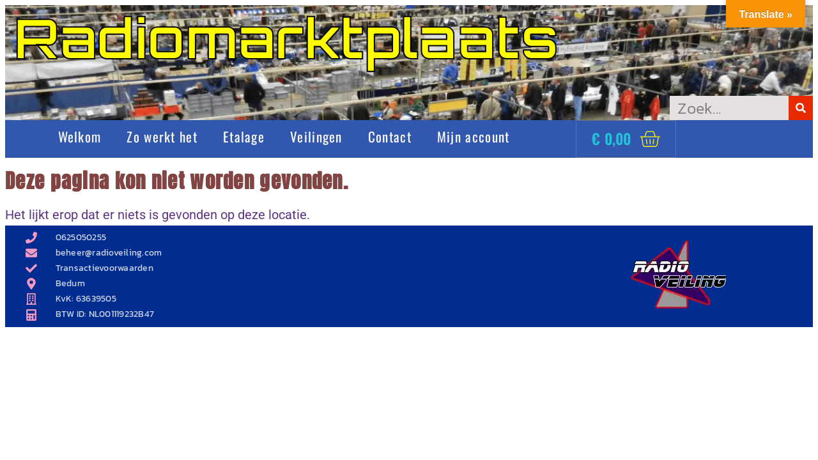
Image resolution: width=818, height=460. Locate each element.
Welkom (80, 136)
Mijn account (473, 136)
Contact (390, 136)
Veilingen (316, 136)
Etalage (244, 136)
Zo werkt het (162, 136)
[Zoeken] (801, 108)
